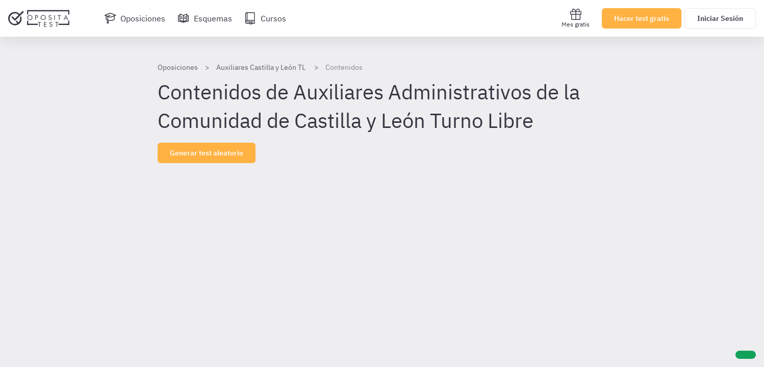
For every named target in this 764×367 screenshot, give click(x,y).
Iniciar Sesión (720, 18)
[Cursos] (265, 18)
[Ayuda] (745, 355)
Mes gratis (576, 18)
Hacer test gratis (641, 18)
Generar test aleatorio (206, 153)
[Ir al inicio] (38, 18)
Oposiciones (178, 67)
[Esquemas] (204, 18)
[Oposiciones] (134, 18)
